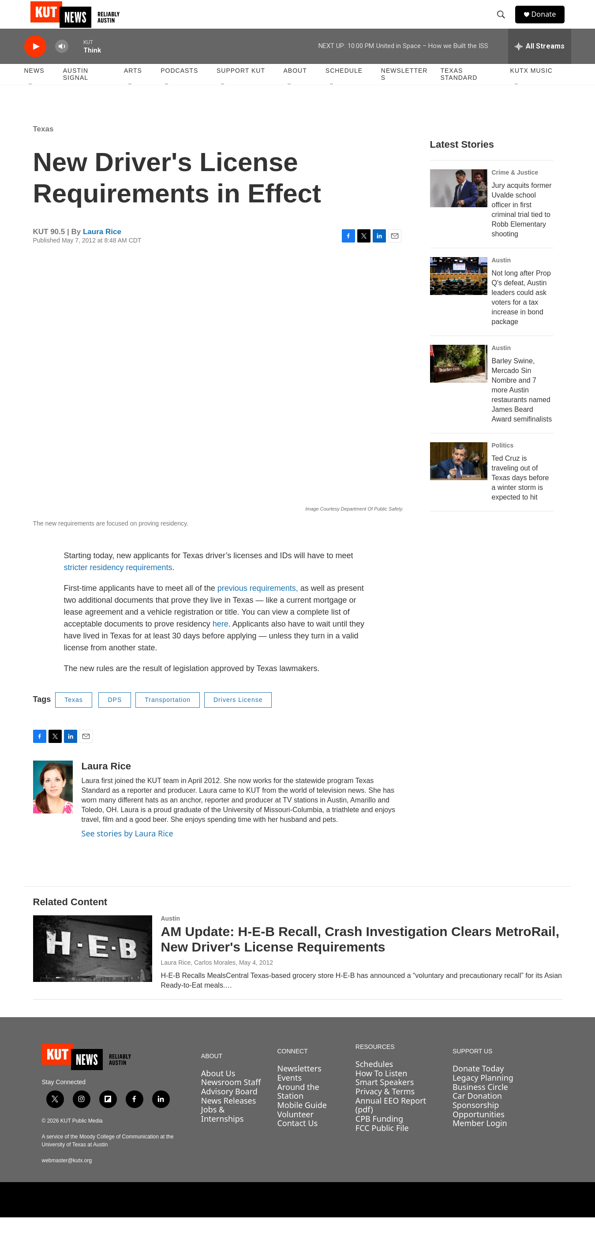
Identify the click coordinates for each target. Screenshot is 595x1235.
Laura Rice (102, 249)
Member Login (480, 1140)
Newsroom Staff (231, 1099)
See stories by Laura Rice (127, 851)
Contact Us (297, 1140)
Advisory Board (229, 1109)
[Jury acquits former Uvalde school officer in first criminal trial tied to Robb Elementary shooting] (458, 206)
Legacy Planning (483, 1095)
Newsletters (404, 92)
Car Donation (477, 1113)
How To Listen (382, 1091)
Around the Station (298, 1109)
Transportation (168, 717)
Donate (548, 23)
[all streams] (539, 64)
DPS (115, 717)
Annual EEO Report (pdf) (391, 1123)
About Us (218, 1091)
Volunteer (295, 1132)
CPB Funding (379, 1136)
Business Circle (480, 1104)
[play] (35, 64)
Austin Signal (75, 92)
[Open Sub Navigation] (30, 102)
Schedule (344, 88)
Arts (133, 88)
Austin (501, 277)
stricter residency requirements (118, 585)
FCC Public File (382, 1145)
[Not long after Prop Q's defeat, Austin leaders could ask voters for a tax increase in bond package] (458, 294)
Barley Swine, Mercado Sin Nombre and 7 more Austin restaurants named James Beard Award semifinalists (522, 407)
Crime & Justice (515, 190)
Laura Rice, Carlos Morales (198, 980)
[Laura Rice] (53, 804)
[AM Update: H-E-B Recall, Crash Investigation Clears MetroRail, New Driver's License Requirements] (92, 966)
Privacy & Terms (385, 1109)
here (220, 641)
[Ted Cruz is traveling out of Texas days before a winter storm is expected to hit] (458, 479)
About (295, 88)
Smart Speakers (385, 1099)
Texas (43, 146)
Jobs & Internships (222, 1132)
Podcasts (179, 88)
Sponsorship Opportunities (479, 1127)
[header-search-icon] (504, 23)
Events (289, 1095)
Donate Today (478, 1086)
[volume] (61, 64)
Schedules (374, 1081)
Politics (503, 462)
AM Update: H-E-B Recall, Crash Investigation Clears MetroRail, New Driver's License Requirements (360, 957)
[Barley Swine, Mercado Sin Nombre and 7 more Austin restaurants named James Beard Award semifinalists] (458, 381)
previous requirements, (258, 605)
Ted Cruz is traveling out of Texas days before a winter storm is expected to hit (520, 495)
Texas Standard (458, 92)
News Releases (228, 1118)
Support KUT (241, 88)
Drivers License (237, 717)
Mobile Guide (302, 1122)
